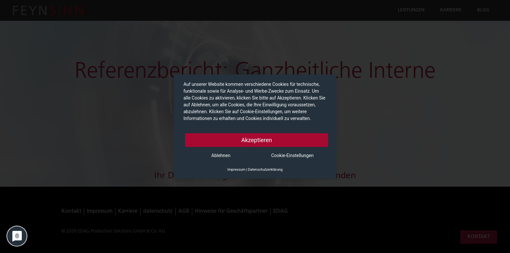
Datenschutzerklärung (265, 169)
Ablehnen (220, 155)
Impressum (236, 169)
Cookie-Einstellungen (292, 155)
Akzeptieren (256, 140)
